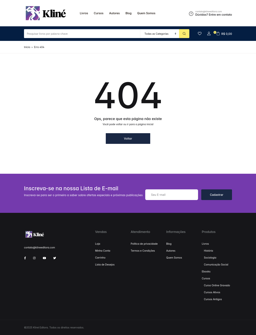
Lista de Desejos (104, 264)
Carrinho (100, 257)
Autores (114, 13)
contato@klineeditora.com (39, 247)
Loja (97, 243)
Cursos (98, 13)
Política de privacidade (144, 243)
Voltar (128, 138)
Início (27, 47)
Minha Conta (102, 250)
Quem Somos (146, 13)
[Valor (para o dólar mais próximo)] (82, 33)
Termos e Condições (143, 250)
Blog (129, 13)
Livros (84, 13)
